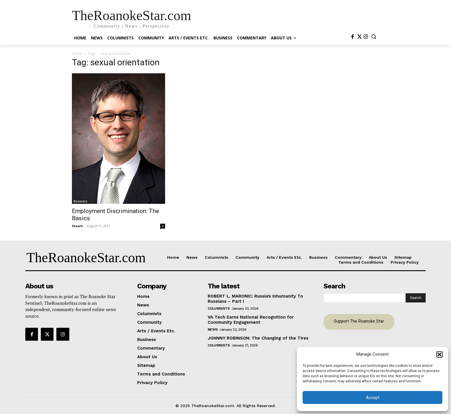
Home (77, 53)
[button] (439, 354)
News (213, 329)
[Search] (416, 297)
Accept (372, 397)
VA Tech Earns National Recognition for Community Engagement (251, 320)
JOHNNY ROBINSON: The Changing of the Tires (258, 338)
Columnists (219, 308)
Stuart (77, 226)
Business (80, 201)
